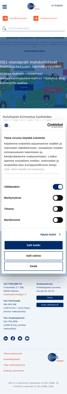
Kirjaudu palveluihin (14, 370)
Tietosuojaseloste (13, 353)
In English (57, 5)
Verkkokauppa (18, 18)
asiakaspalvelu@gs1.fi (15, 294)
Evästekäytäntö (12, 359)
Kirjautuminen (48, 18)
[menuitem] (57, 5)
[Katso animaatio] (17, 266)
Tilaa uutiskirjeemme (14, 365)
